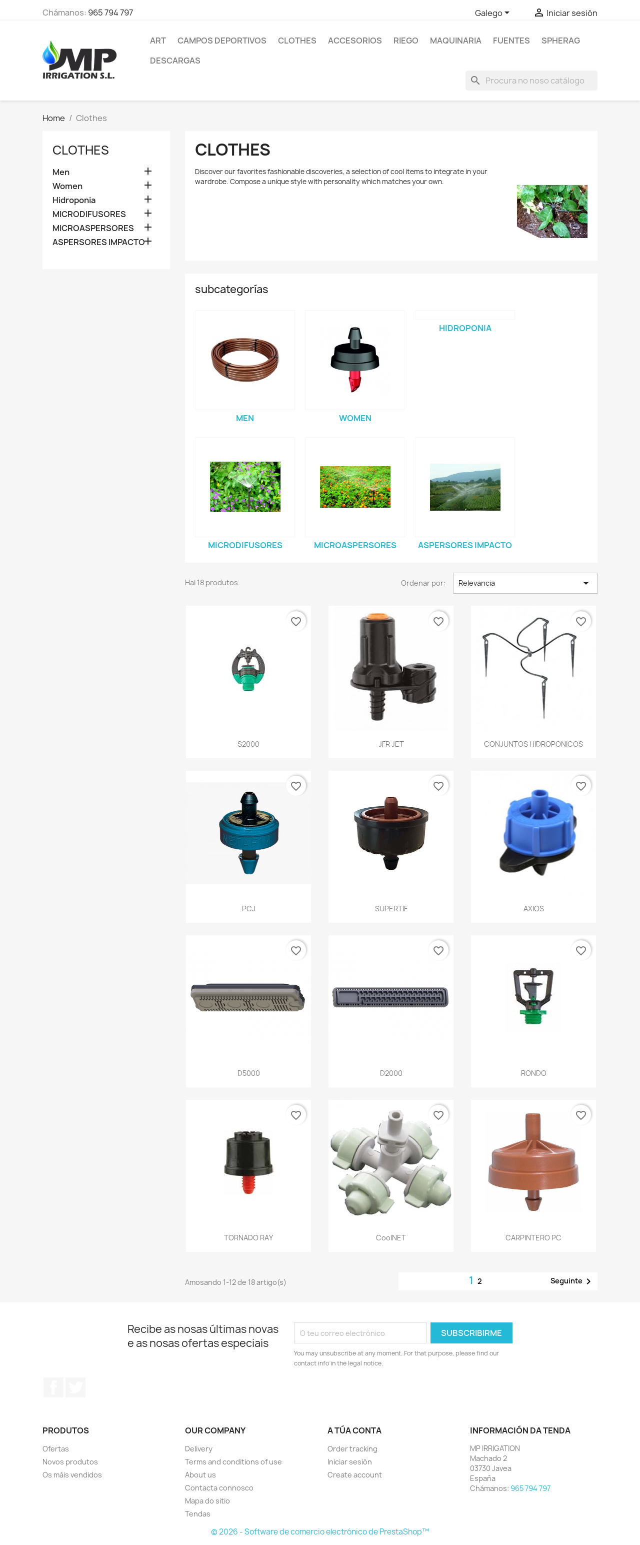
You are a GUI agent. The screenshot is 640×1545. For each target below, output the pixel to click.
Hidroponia (74, 200)
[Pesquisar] (532, 81)
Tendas (197, 1513)
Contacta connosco (219, 1487)
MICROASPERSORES (93, 228)
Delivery (198, 1448)
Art (158, 40)
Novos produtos (70, 1461)
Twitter (76, 1387)
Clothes (297, 40)
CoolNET (391, 1237)
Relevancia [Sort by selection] (525, 583)
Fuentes (511, 40)
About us (200, 1474)
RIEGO (406, 40)
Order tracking (353, 1448)
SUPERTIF (391, 908)
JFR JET (391, 744)
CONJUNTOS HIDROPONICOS (533, 744)
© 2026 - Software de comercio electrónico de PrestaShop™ (320, 1531)
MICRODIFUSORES (89, 214)
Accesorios (355, 40)
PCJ (249, 908)
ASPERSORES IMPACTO (98, 242)
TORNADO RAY (248, 1237)
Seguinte (572, 1281)
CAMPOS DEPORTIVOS (222, 40)
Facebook (54, 1387)
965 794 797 (110, 12)
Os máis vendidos (72, 1474)
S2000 (249, 744)
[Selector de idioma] (494, 14)
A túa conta (355, 1430)
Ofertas (55, 1448)
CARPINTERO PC (534, 1237)
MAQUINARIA (456, 40)
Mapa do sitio (207, 1500)
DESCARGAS (175, 60)
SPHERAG (561, 40)
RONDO (533, 1073)
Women (67, 186)
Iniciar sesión (350, 1461)
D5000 (249, 1073)
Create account (355, 1474)
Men (61, 172)
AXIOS (534, 908)
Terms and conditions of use (233, 1461)
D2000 (391, 1073)
